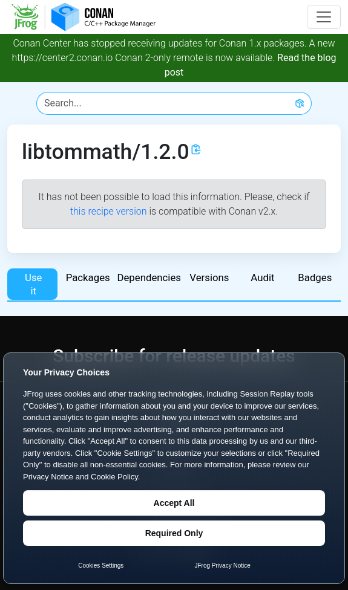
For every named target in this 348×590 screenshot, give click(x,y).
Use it (33, 284)
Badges (315, 277)
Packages (88, 277)
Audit (262, 277)
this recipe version (108, 211)
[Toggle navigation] (324, 17)
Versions (209, 277)
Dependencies (148, 277)
